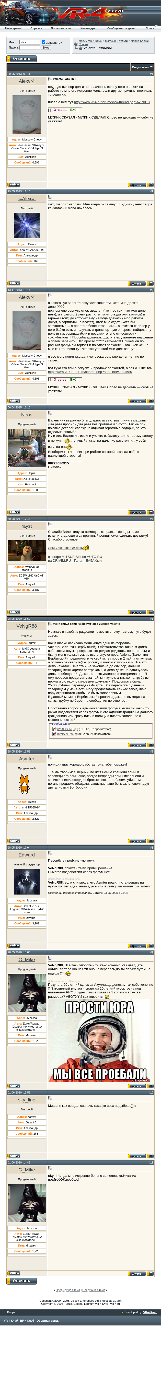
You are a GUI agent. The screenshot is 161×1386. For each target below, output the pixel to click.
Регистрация (13, 28)
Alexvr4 (26, 81)
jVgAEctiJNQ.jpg (67, 729)
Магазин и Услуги (116, 40)
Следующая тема (93, 1289)
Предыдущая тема (68, 1289)
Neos (26, 414)
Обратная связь (48, 1320)
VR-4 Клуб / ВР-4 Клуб (19, 1320)
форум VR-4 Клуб (90, 40)
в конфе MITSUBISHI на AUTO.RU (75, 557)
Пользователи (61, 28)
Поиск (150, 28)
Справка (36, 28)
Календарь (88, 28)
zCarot (117, 1300)
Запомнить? (52, 42)
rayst (26, 526)
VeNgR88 (27, 626)
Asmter (26, 758)
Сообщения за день (121, 28)
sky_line (26, 1099)
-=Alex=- (27, 198)
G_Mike (26, 959)
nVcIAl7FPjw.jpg (67, 733)
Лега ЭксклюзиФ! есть (65, 548)
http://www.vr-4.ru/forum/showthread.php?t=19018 (112, 102)
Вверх (9, 1312)
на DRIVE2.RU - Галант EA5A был (75, 560)
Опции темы (140, 67)
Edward (27, 855)
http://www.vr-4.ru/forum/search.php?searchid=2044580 (90, 372)
